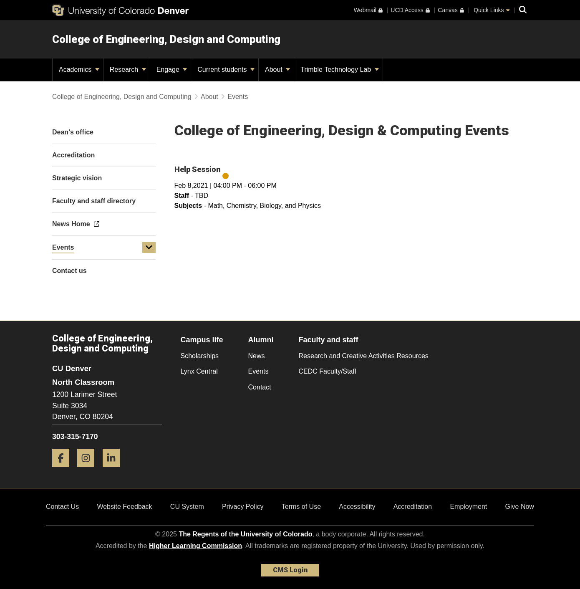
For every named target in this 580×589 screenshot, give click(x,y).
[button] (149, 247)
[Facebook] (64, 470)
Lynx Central (199, 371)
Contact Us (62, 506)
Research (128, 69)
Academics (79, 69)
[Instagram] (89, 470)
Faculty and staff (328, 340)
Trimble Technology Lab (339, 69)
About (277, 69)
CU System (187, 506)
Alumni (261, 340)
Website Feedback (124, 506)
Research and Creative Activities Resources (364, 355)
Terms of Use (301, 506)
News (256, 355)
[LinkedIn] (114, 470)
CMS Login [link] (290, 570)
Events (63, 247)
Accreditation (412, 506)
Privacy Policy (243, 506)
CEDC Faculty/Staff (327, 371)
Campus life (202, 340)
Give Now (519, 506)
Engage (171, 69)
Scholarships (200, 355)
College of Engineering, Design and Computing (166, 39)
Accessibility (357, 506)
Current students (226, 69)
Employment (468, 506)
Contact (259, 387)
